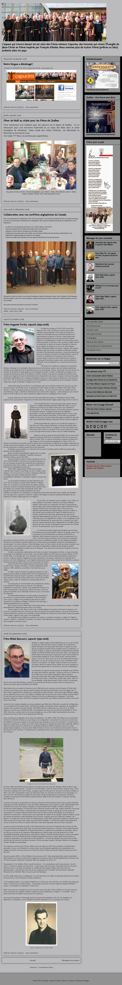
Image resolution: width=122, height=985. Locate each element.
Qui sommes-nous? (93, 326)
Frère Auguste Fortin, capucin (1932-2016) (26, 324)
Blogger (86, 981)
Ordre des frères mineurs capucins (99, 409)
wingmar (71, 981)
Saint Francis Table (15, 311)
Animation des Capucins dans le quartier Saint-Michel (106, 244)
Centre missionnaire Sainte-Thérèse (99, 376)
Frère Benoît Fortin (93, 350)
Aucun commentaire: (32, 107)
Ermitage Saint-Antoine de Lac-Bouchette (101, 380)
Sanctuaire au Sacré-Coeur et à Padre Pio (101, 396)
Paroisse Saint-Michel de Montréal (99, 392)
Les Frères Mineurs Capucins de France (100, 384)
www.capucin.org (47, 68)
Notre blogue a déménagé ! (18, 64)
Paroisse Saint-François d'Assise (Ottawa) (101, 388)
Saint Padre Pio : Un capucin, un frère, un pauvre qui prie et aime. (106, 255)
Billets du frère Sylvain (94, 342)
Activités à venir (92, 330)
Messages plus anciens (70, 960)
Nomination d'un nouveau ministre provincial (104, 265)
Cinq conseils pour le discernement (99, 346)
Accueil (32, 960)
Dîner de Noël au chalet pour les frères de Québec (31, 120)
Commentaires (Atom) (46, 967)
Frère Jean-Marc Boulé (94, 322)
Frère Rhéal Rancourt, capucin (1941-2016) (25, 638)
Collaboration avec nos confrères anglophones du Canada (34, 214)
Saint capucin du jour (94, 334)
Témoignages (91, 338)
